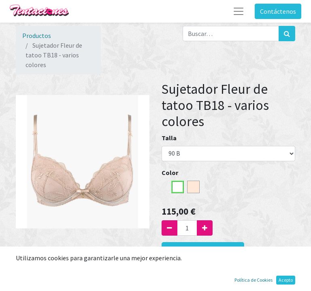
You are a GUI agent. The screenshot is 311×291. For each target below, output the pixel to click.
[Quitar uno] (169, 228)
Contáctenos (278, 11)
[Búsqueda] (287, 33)
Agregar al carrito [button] (202, 252)
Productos (36, 36)
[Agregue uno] (205, 228)
